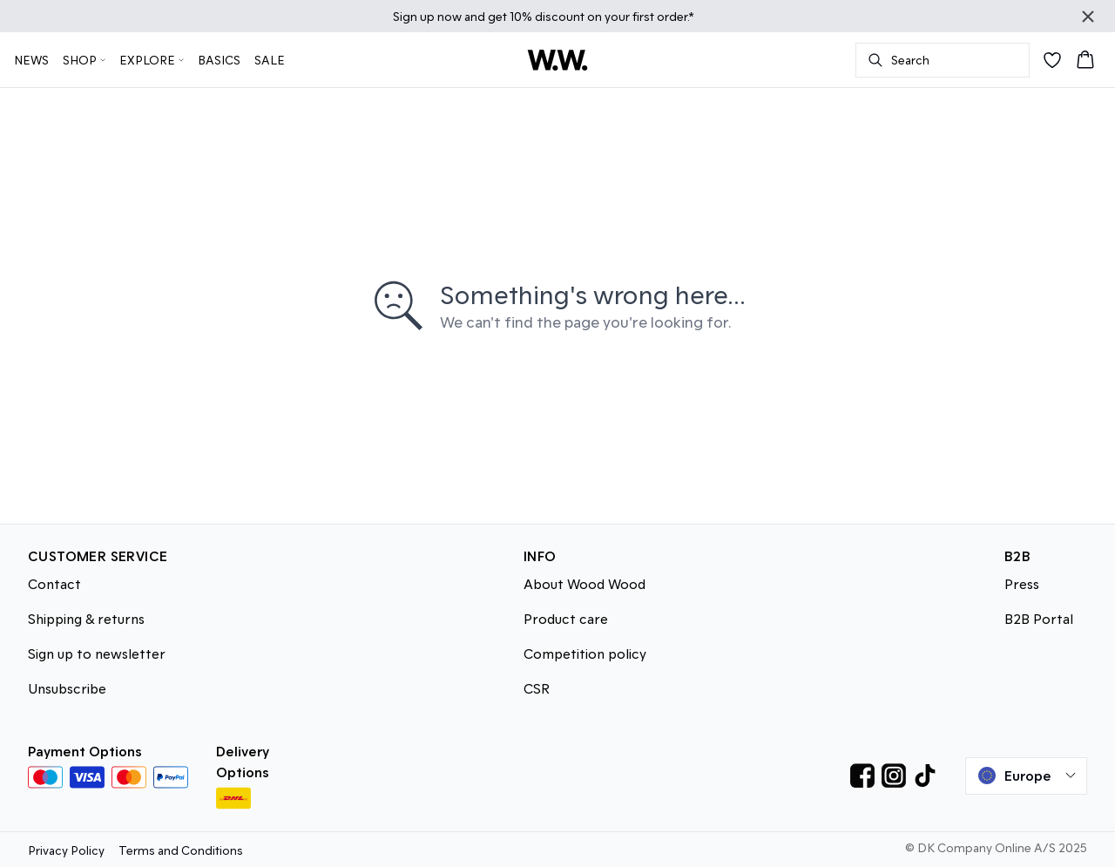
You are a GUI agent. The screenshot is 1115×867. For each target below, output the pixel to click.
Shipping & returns (86, 618)
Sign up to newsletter (97, 653)
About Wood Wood (584, 583)
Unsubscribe (67, 688)
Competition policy (585, 653)
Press (1021, 583)
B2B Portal (1038, 618)
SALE (269, 59)
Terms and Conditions (180, 850)
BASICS (219, 59)
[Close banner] (1088, 16)
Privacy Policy (66, 850)
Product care (566, 618)
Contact (54, 583)
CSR (537, 688)
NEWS (31, 59)
